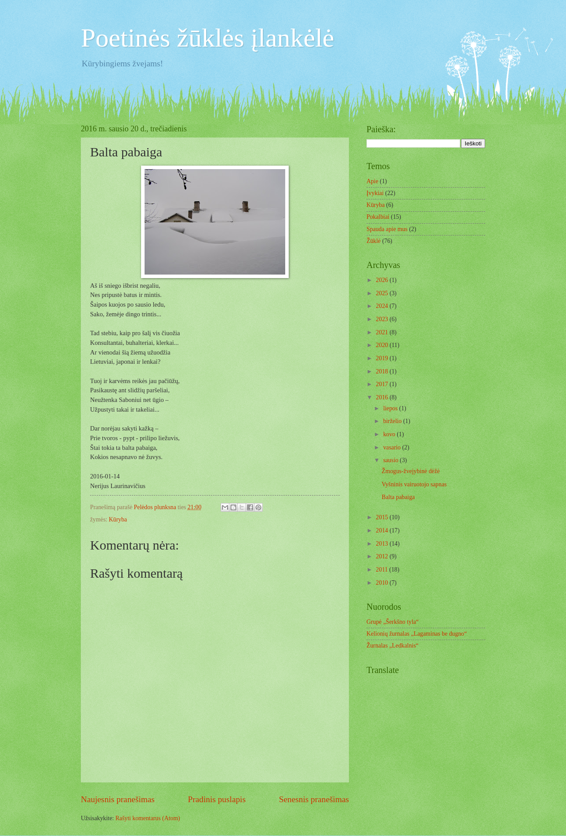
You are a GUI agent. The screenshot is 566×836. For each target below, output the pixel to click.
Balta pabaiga (397, 497)
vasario (392, 447)
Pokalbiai (377, 217)
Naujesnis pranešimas (118, 799)
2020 (382, 345)
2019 (382, 358)
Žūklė (373, 241)
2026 (382, 280)
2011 (382, 569)
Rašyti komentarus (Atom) (148, 818)
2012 (382, 556)
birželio (393, 421)
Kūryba (118, 519)
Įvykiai (375, 193)
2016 (382, 397)
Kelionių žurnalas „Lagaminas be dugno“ (416, 633)
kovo (390, 434)
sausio (391, 460)
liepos (391, 408)
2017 (382, 384)
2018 (382, 371)
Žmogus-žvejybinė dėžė (410, 471)
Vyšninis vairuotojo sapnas (413, 484)
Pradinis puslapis (217, 799)
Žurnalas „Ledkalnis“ (392, 645)
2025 (382, 293)
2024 (382, 306)
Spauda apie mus (387, 229)
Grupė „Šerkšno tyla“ (392, 622)
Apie (372, 181)
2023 (382, 319)
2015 (382, 517)
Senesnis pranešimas (314, 799)
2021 (382, 332)
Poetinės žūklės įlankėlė (207, 37)
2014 (382, 530)
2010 (382, 582)
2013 (382, 543)
